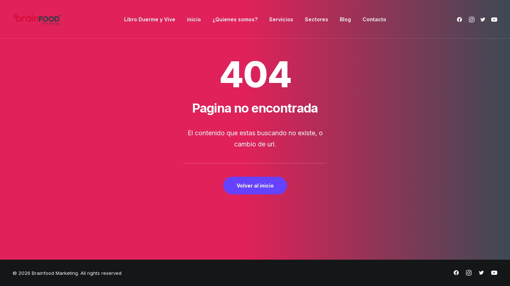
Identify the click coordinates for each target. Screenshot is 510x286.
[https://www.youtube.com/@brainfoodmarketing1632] (494, 274)
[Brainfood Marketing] (37, 19)
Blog (345, 19)
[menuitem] (149, 19)
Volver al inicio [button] (255, 185)
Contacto (374, 19)
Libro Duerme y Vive (149, 19)
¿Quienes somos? (235, 19)
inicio (194, 19)
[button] (460, 19)
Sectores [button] (316, 19)
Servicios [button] (281, 19)
